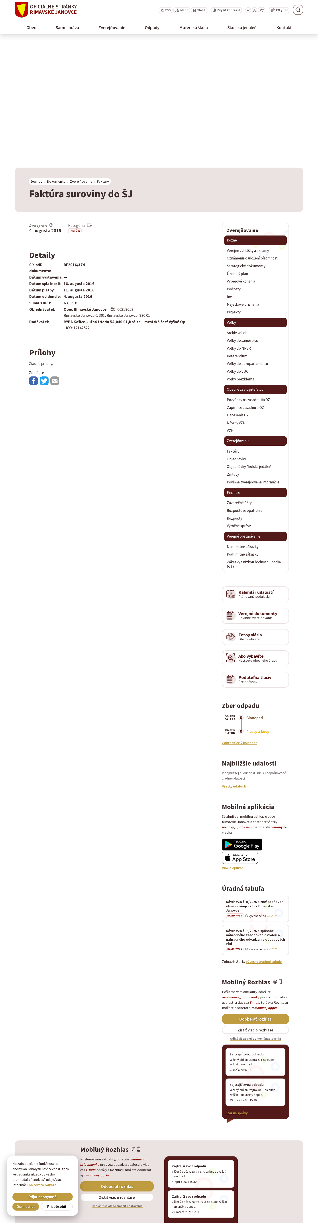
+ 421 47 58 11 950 (274, 1197)
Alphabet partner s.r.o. (72, 1168)
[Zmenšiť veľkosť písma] (248, 10)
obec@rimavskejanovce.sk (282, 1208)
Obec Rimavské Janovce (58, 1172)
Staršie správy (237, 986)
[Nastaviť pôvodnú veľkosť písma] (254, 10)
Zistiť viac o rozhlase (255, 903)
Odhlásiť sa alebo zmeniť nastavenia (255, 912)
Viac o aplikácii (233, 741)
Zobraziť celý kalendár (239, 616)
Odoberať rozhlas (255, 892)
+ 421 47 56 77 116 (274, 1202)
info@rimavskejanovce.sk (281, 1213)
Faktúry (74, 103)
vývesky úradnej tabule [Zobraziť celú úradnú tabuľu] (264, 835)
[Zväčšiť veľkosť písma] (261, 10)
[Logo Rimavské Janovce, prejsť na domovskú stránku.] (46, 10)
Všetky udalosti (234, 659)
